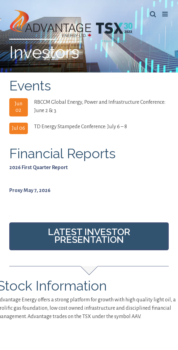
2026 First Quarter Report (38, 176)
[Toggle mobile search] (153, 14)
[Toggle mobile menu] (165, 14)
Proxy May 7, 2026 (29, 199)
